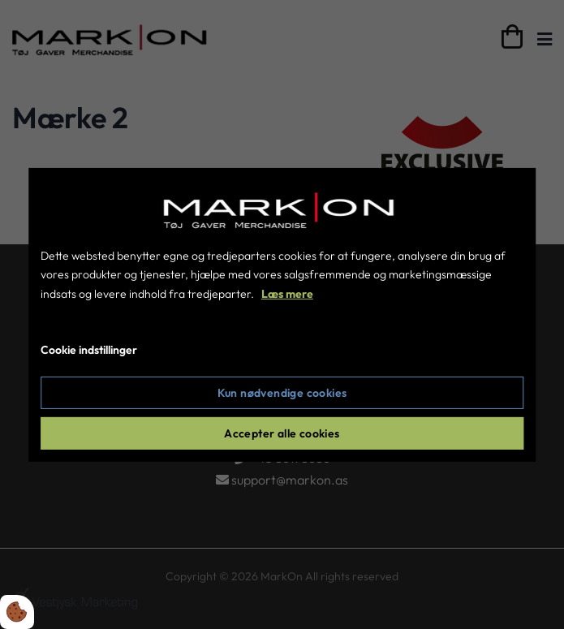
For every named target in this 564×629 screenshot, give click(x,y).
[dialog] (282, 314)
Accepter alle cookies (281, 433)
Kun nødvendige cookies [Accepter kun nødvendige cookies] (282, 393)
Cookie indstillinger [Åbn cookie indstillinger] (89, 350)
